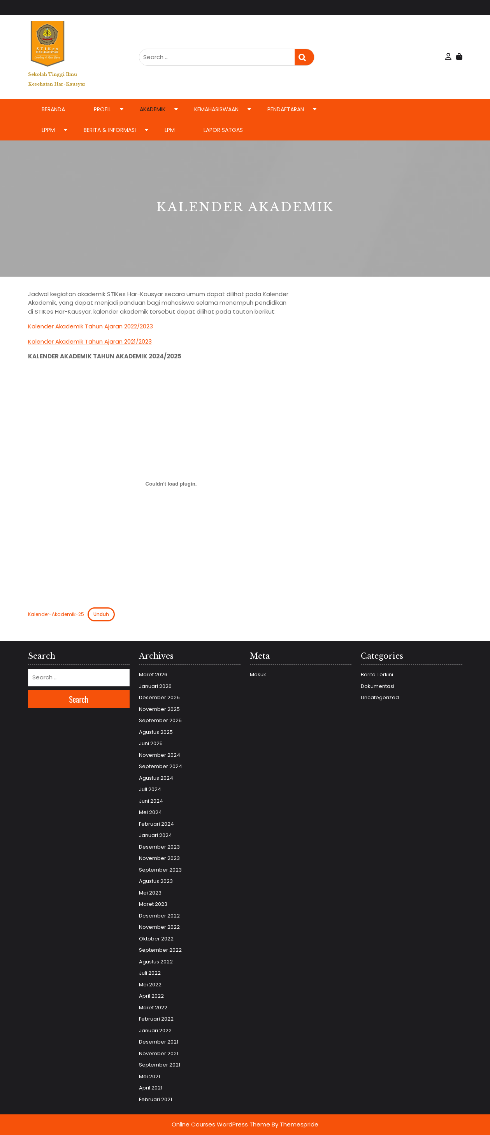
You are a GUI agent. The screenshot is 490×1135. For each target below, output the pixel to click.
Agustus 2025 (156, 732)
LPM (170, 130)
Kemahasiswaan (216, 109)
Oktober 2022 (156, 938)
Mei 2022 (150, 984)
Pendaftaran (285, 109)
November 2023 (159, 858)
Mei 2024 (150, 812)
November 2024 (159, 755)
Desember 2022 (159, 915)
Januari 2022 (155, 1030)
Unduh (101, 614)
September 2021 (159, 1064)
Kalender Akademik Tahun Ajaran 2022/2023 (90, 326)
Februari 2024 (156, 824)
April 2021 (150, 1087)
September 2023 (160, 870)
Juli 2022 (150, 973)
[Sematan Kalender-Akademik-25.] (171, 484)
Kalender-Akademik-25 (56, 614)
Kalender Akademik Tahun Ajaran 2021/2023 (90, 341)
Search (304, 57)
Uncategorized (380, 697)
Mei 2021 (149, 1076)
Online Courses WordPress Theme (221, 1124)
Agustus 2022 (156, 961)
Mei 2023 (150, 892)
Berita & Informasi (110, 130)
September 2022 (160, 950)
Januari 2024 (155, 835)
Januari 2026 (155, 686)
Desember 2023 (159, 847)
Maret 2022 (153, 1007)
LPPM (48, 130)
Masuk (258, 674)
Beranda (53, 109)
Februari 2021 (155, 1099)
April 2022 (151, 996)
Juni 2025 (151, 743)
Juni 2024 (151, 801)
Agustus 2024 (156, 778)
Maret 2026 (153, 674)
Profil (102, 109)
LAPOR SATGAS (223, 130)
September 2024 (160, 766)
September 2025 (160, 720)
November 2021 (158, 1053)
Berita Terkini (377, 674)
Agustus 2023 (156, 881)
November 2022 (159, 927)
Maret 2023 (153, 904)
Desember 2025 (159, 697)
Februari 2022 (156, 1019)
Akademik (152, 109)
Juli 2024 (150, 789)
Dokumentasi (377, 686)
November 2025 (159, 709)
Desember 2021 (158, 1042)
